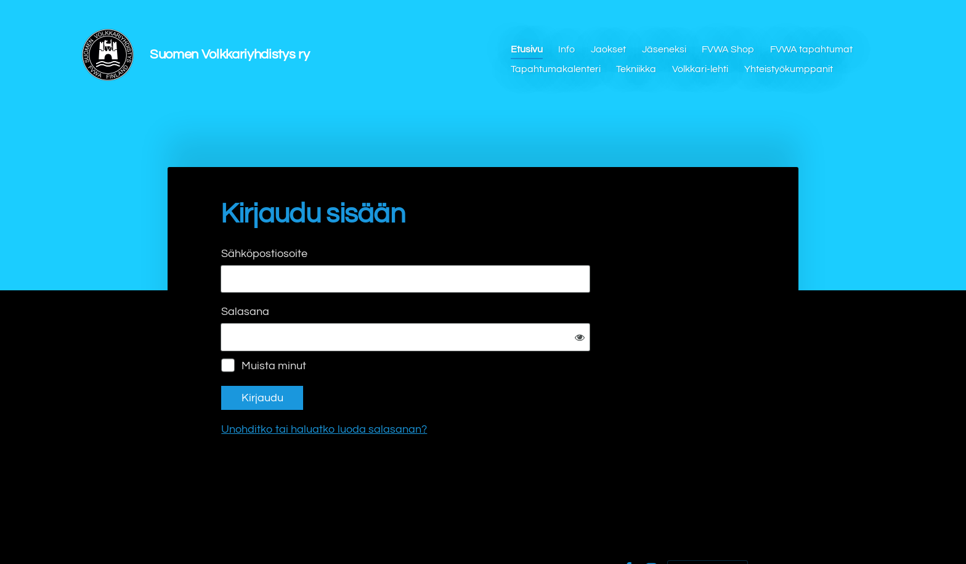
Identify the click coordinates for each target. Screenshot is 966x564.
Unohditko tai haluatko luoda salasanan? (457, 388)
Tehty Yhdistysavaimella (707, 529)
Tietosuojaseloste (526, 529)
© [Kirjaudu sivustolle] (222, 529)
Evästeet (592, 529)
